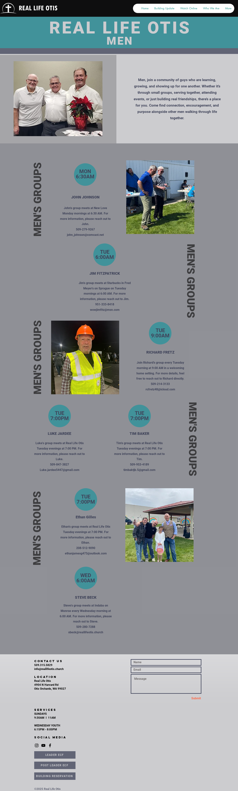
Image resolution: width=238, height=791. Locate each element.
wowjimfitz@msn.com (105, 310)
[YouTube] (43, 745)
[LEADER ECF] (54, 755)
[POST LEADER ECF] (54, 765)
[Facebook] (50, 745)
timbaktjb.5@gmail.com (139, 470)
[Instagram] (36, 745)
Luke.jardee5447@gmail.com (59, 470)
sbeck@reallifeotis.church (85, 632)
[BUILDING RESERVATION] (54, 776)
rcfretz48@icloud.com (160, 389)
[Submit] (188, 698)
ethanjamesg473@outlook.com (86, 553)
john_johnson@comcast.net (85, 235)
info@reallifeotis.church (49, 669)
